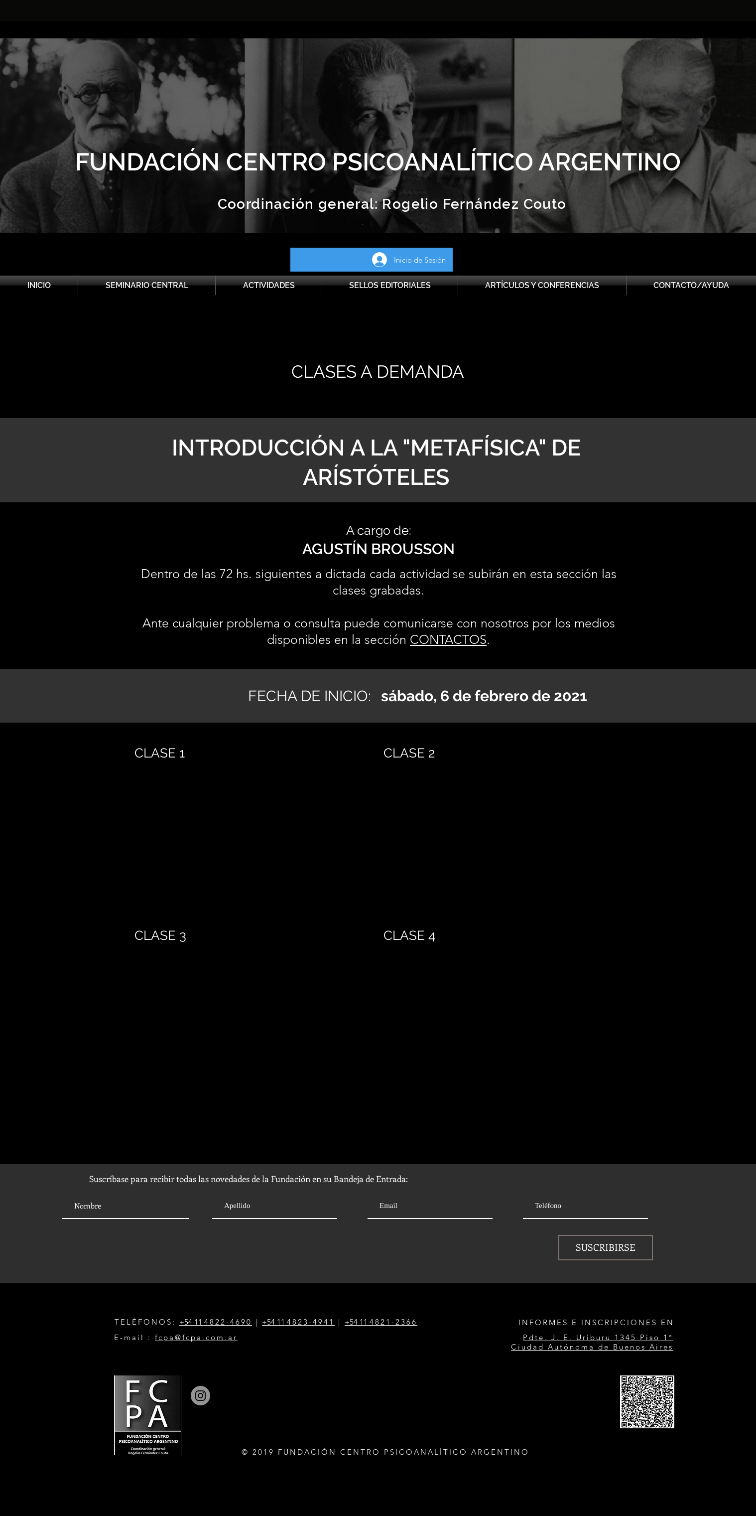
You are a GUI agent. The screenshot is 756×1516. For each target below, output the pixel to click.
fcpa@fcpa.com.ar (196, 1337)
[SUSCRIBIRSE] (605, 1247)
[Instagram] (200, 1395)
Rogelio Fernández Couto (472, 204)
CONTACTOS (448, 639)
